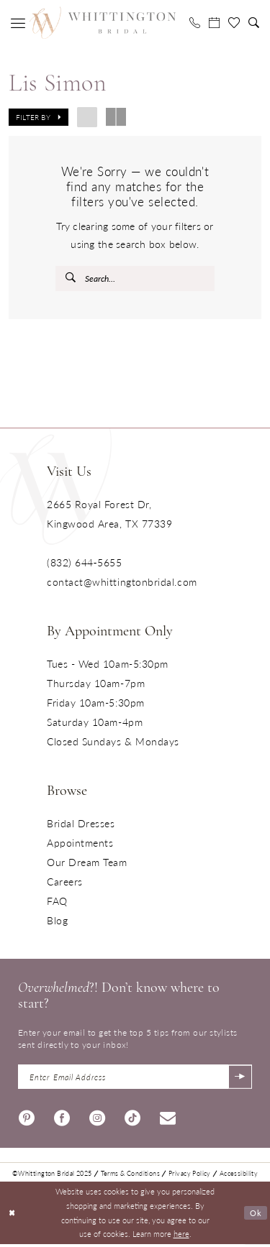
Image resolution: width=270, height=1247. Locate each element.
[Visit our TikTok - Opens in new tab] (132, 1118)
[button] (18, 23)
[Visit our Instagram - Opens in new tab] (97, 1118)
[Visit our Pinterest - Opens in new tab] (26, 1118)
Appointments (80, 844)
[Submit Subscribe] (239, 1078)
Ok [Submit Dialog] (256, 1215)
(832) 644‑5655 (84, 563)
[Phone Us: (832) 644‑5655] (194, 22)
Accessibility (239, 1176)
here (181, 1236)
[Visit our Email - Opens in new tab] (167, 1118)
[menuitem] (18, 23)
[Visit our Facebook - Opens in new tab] (62, 1118)
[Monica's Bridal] (102, 22)
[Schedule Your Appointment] (214, 22)
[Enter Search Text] (135, 278)
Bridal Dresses (81, 824)
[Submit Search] (71, 278)
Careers (65, 882)
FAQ (57, 902)
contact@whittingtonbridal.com (122, 583)
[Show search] (254, 22)
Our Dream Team (87, 863)
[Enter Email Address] (135, 1078)
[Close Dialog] (12, 1216)
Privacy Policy (189, 1176)
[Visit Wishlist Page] (234, 23)
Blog (57, 921)
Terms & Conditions (130, 1176)
